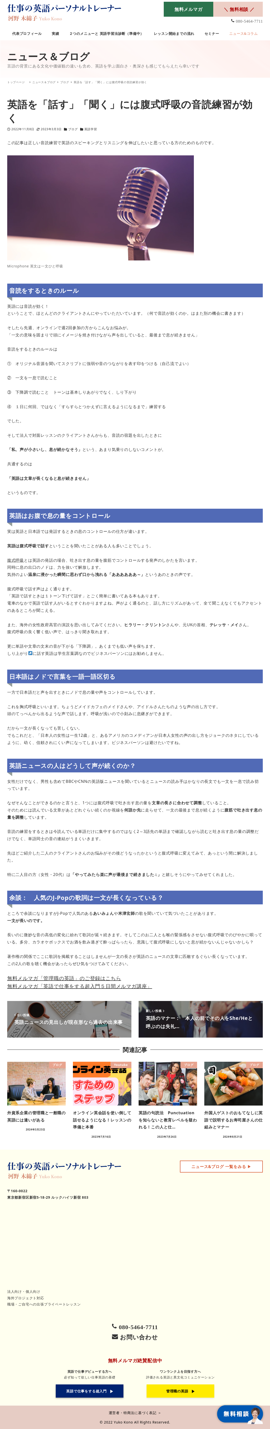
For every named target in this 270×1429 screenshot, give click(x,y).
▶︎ (221, 1166)
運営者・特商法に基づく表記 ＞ (135, 1412)
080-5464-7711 (249, 21)
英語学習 (90, 129)
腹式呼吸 (15, 560)
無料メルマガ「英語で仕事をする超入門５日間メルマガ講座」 (79, 986)
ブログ (73, 129)
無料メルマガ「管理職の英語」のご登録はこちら (64, 978)
